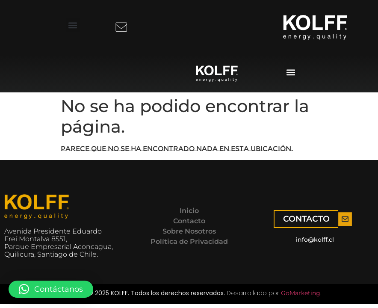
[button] (73, 25)
